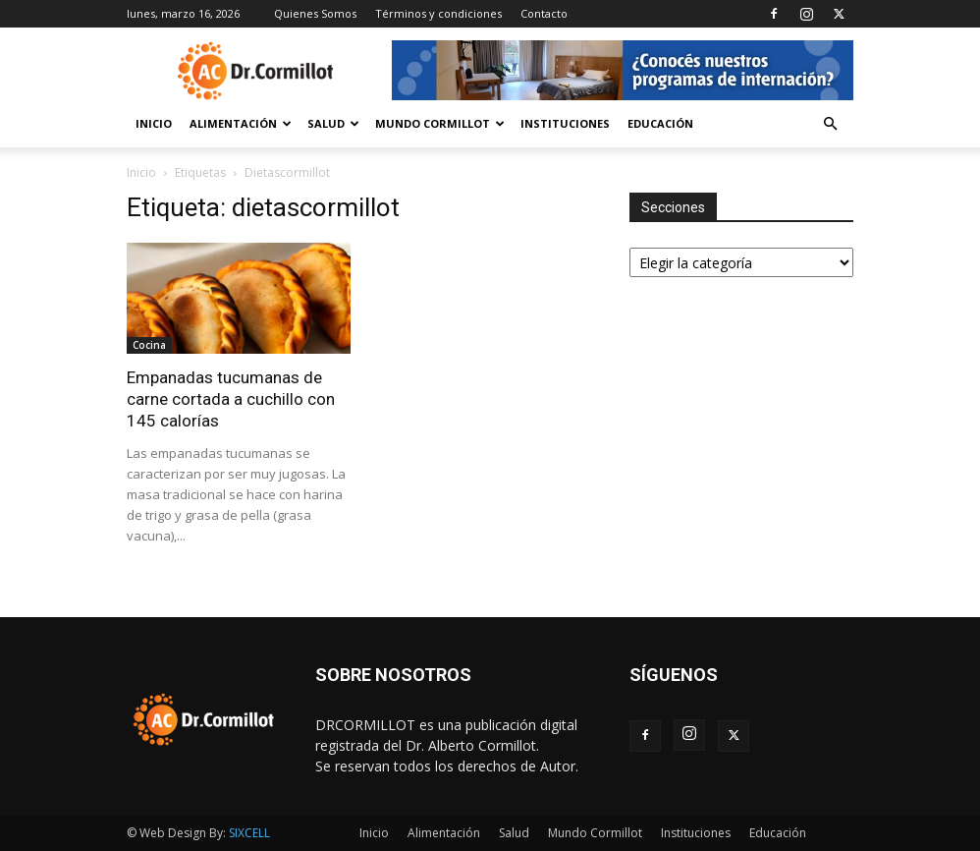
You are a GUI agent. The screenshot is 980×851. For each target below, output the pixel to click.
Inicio (154, 123)
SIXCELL (249, 832)
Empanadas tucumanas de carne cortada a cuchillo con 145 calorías (231, 399)
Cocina (149, 345)
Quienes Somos (315, 13)
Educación (660, 123)
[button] (829, 124)
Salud (333, 123)
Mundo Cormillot (440, 123)
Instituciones (565, 123)
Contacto (544, 13)
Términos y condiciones (438, 13)
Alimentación (241, 123)
